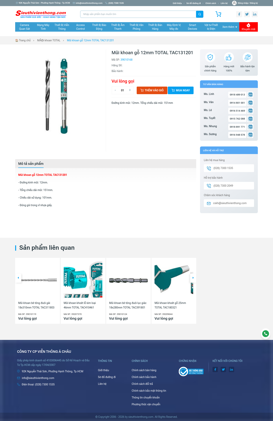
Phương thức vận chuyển (146, 404)
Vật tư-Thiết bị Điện (211, 26)
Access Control (80, 26)
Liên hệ (224, 3)
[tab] (31, 163)
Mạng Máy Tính (43, 26)
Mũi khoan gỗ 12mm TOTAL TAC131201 (90, 40)
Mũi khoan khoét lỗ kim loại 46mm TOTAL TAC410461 (80, 305)
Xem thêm (229, 26)
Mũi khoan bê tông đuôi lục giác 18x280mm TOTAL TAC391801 (128, 305)
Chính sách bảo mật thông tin (149, 390)
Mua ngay (181, 90)
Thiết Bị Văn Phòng (136, 26)
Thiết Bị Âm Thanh (118, 26)
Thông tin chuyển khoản (146, 397)
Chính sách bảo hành (144, 377)
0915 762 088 (237, 118)
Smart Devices (192, 26)
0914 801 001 (237, 102)
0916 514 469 (237, 110)
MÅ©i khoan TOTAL (48, 40)
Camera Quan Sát (24, 26)
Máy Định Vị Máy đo (174, 26)
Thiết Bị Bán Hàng (155, 26)
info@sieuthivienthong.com (88, 3)
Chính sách (210, 3)
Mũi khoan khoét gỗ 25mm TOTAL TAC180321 (170, 305)
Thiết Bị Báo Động (99, 26)
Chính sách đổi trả (142, 383)
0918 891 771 (237, 126)
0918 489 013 (237, 94)
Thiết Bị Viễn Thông (62, 26)
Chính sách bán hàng (144, 370)
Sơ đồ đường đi (193, 3)
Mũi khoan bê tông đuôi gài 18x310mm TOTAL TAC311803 (36, 305)
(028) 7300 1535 (114, 3)
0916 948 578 (237, 134)
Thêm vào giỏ (152, 90)
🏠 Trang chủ (23, 40)
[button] (18, 278)
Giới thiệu (177, 3)
